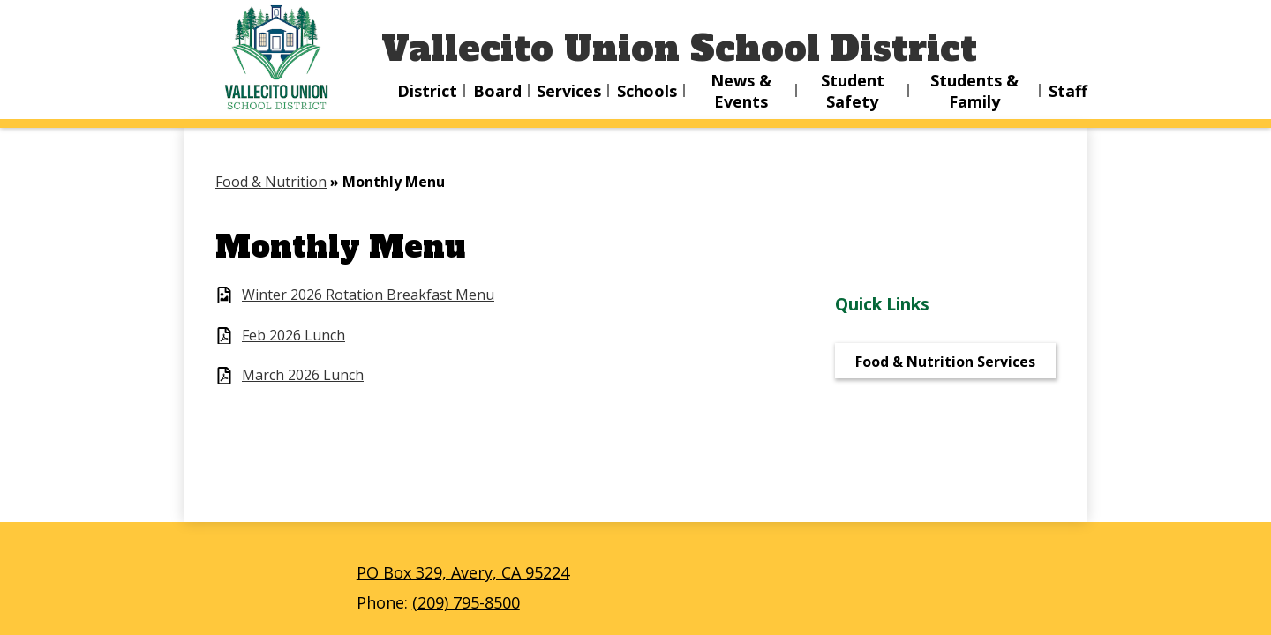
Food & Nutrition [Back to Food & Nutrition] (271, 181)
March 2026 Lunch (303, 375)
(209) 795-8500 (466, 602)
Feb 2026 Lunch (293, 335)
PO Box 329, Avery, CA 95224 (463, 572)
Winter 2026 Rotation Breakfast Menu (368, 295)
